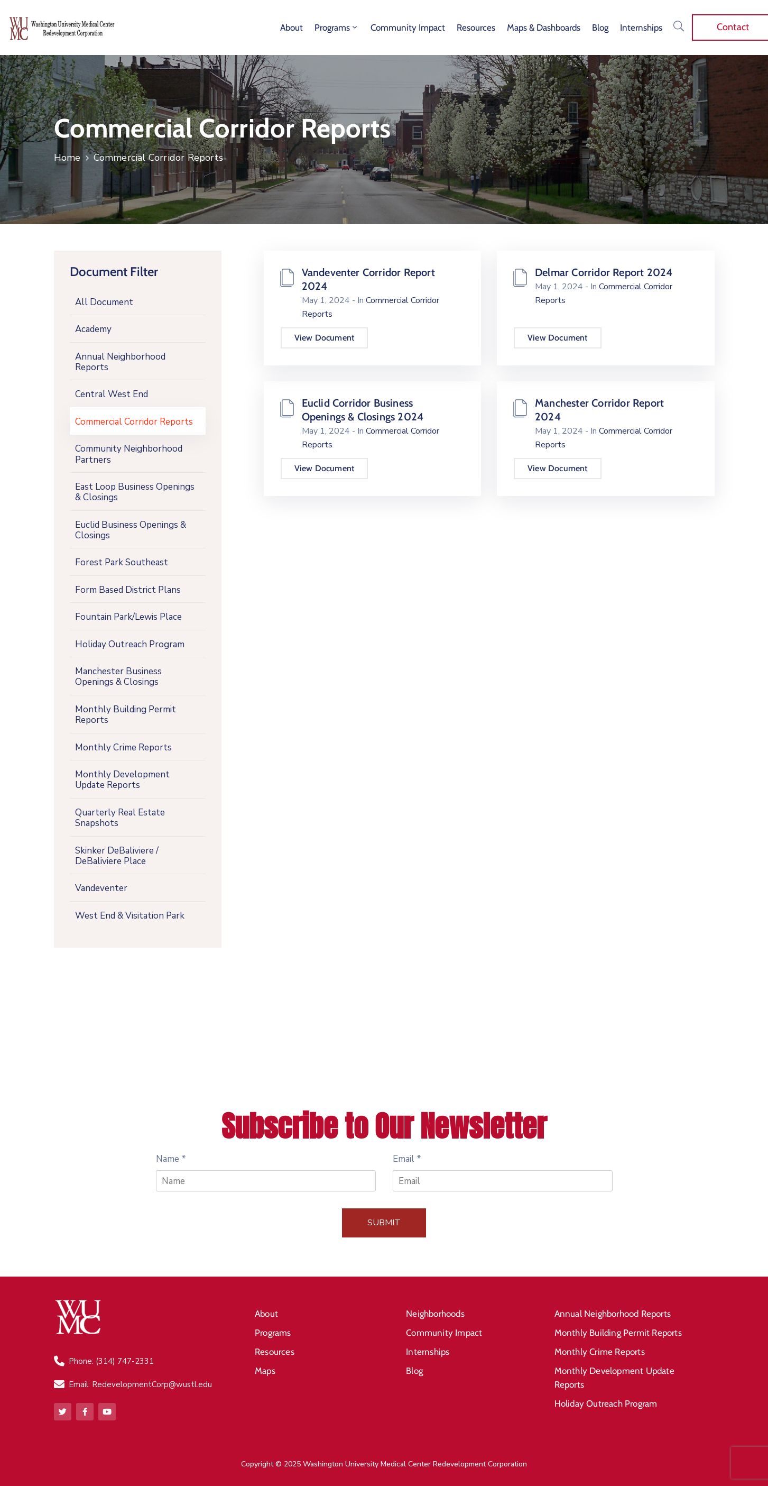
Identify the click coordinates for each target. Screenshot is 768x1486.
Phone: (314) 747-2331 (111, 1361)
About (291, 27)
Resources (476, 27)
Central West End (111, 394)
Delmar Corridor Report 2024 (603, 272)
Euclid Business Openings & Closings (130, 530)
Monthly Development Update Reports (122, 779)
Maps (265, 1370)
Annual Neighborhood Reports (120, 362)
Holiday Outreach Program (129, 644)
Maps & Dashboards (543, 27)
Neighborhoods (435, 1313)
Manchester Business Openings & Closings (118, 676)
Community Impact (408, 27)
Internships (641, 27)
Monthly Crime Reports (123, 747)
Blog (600, 27)
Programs (336, 27)
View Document (324, 338)
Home (67, 157)
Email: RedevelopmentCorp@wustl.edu (140, 1384)
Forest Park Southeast (121, 562)
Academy (93, 329)
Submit (384, 1222)
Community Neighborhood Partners (128, 454)
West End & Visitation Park (129, 916)
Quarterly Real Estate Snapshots (120, 817)
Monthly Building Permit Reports (125, 714)
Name (171, 1159)
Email (407, 1159)
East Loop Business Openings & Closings (135, 492)
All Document (104, 302)
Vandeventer (101, 888)
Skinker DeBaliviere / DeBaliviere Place (117, 856)
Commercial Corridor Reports (134, 422)
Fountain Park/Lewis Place (128, 617)
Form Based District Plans (128, 590)
